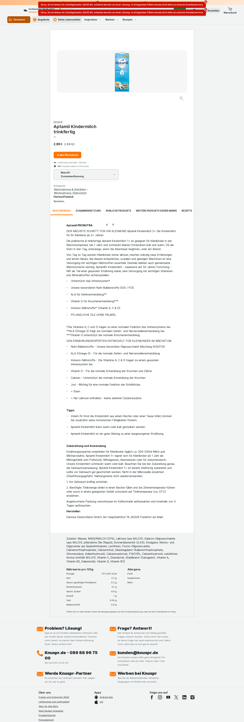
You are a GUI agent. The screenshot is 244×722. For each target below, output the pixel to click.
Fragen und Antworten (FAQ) (54, 615)
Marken (112, 19)
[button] (211, 10)
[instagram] (160, 616)
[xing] (192, 616)
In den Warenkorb (139, 73)
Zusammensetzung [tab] (88, 129)
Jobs (41, 647)
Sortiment (19, 19)
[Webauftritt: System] (105, 715)
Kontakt (43, 643)
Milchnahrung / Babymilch (142, 111)
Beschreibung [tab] (62, 129)
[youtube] (168, 616)
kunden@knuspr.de (138, 571)
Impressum (44, 661)
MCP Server (45, 679)
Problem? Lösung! (63, 546)
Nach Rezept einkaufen (51, 629)
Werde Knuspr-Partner (68, 591)
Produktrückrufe (47, 633)
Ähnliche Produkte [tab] (118, 129)
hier (95, 693)
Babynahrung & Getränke (142, 107)
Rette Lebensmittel (66, 19)
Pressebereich (46, 638)
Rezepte (130, 19)
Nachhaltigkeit (46, 670)
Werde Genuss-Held (49, 665)
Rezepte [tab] (187, 129)
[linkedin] (184, 616)
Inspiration (92, 19)
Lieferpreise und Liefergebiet (54, 620)
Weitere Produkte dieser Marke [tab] (156, 129)
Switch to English (128, 701)
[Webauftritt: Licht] (120, 715)
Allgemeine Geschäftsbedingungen (57, 656)
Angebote (41, 19)
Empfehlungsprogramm (51, 674)
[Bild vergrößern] (110, 88)
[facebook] (152, 616)
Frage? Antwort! (135, 546)
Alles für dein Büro (48, 624)
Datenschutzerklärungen (52, 652)
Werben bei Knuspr (137, 591)
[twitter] (176, 616)
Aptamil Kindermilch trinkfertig (146, 47)
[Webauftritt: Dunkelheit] (137, 715)
